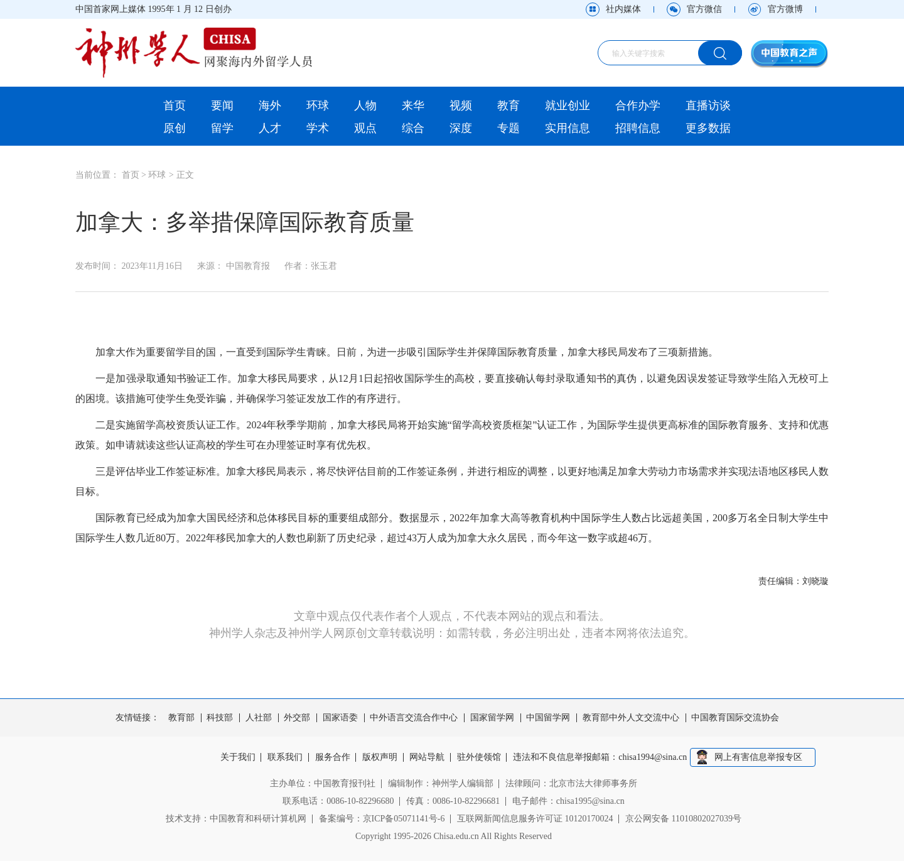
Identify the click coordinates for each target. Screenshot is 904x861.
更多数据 (708, 128)
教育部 (181, 717)
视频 (460, 105)
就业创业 (567, 105)
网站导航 (427, 757)
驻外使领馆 (479, 757)
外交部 (297, 717)
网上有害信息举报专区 (758, 757)
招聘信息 (637, 128)
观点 (365, 128)
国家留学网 (492, 717)
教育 (508, 105)
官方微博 (785, 9)
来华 (413, 105)
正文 (185, 175)
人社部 (258, 717)
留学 (222, 128)
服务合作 (332, 757)
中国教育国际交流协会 (735, 717)
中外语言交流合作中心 (414, 717)
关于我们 (238, 757)
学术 (317, 128)
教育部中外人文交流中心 (631, 717)
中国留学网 (548, 717)
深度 (460, 128)
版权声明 (379, 757)
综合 (413, 128)
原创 (174, 128)
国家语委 (340, 717)
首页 (174, 105)
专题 (508, 128)
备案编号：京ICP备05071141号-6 (382, 818)
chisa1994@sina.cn (653, 757)
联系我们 (285, 757)
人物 (365, 105)
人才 (270, 128)
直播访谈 (708, 105)
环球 (317, 105)
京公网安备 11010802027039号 (683, 818)
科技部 (220, 717)
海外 (270, 105)
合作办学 (637, 105)
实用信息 (567, 128)
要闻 (222, 105)
